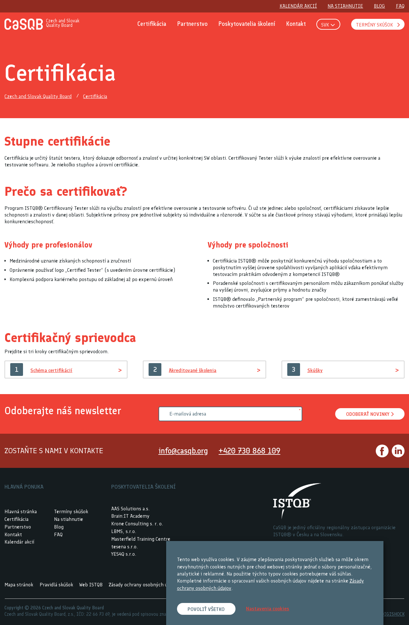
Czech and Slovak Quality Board (38, 97)
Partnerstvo (17, 527)
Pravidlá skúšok (56, 585)
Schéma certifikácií (52, 370)
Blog (59, 527)
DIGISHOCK (393, 614)
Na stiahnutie (68, 519)
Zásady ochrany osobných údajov (144, 585)
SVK (328, 25)
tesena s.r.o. (124, 547)
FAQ (58, 534)
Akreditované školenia (193, 370)
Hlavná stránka (20, 511)
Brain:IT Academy (130, 516)
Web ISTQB (91, 585)
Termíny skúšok (71, 511)
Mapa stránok (18, 585)
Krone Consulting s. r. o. (137, 524)
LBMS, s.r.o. (123, 531)
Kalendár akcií (19, 542)
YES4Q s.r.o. (123, 554)
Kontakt (13, 534)
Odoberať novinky (369, 414)
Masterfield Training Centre (140, 539)
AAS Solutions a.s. (130, 509)
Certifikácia (95, 97)
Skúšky (315, 370)
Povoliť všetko (206, 609)
